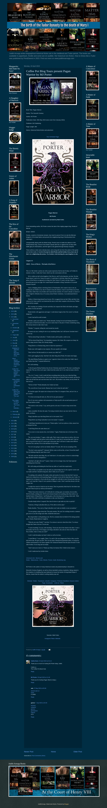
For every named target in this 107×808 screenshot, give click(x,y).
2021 (12, 423)
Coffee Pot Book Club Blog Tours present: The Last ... (16, 393)
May (14, 343)
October (15, 327)
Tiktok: (53, 638)
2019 (12, 429)
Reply (32, 671)
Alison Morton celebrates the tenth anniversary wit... (16, 362)
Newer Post (28, 752)
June (14, 340)
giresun (33, 709)
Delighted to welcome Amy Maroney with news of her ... (15, 352)
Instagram (48, 638)
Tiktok (62, 583)
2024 (12, 314)
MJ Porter (34, 677)
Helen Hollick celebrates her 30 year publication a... (16, 383)
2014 (12, 442)
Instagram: (53, 581)
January (15, 417)
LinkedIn (47, 581)
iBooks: (45, 560)
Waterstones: (35, 560)
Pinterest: (60, 581)
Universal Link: (30, 558)
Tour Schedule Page (53, 137)
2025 (12, 311)
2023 (12, 317)
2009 (12, 456)
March (14, 411)
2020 (12, 426)
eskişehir (33, 707)
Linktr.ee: (57, 583)
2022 (12, 420)
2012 (12, 448)
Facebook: (41, 581)
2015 (12, 440)
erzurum (33, 705)
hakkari (33, 712)
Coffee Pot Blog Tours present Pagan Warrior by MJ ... (16, 372)
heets (32, 692)
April (14, 345)
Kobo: (41, 560)
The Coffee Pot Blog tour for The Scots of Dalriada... (16, 404)
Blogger (66, 804)
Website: (29, 581)
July (14, 337)
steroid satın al (35, 691)
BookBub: (66, 581)
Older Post (77, 752)
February (15, 414)
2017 (12, 434)
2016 (12, 437)
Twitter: (35, 581)
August (15, 335)
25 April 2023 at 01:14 (45, 661)
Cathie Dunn (35, 661)
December (15, 319)
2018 (12, 431)
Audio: (55, 560)
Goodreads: (49, 583)
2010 (12, 453)
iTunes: (50, 560)
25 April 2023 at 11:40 (43, 677)
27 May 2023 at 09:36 (40, 688)
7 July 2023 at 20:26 (41, 703)
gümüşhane (34, 711)
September (16, 330)
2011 (12, 451)
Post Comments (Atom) (38, 755)
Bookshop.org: (61, 560)
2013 (12, 445)
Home (53, 752)
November (15, 323)
